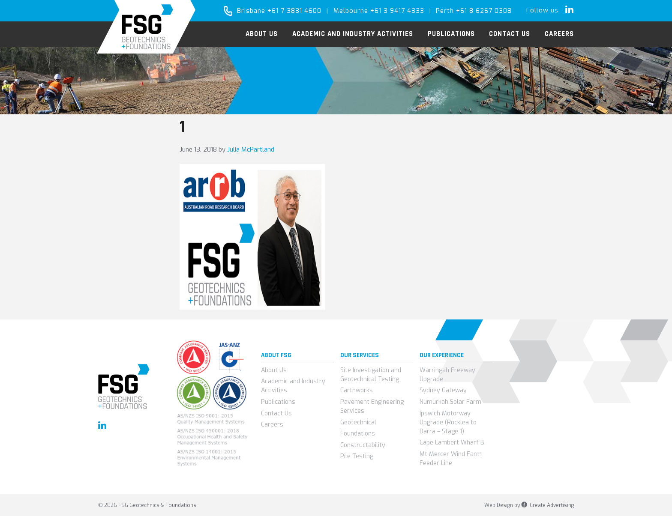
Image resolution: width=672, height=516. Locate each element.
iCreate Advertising (547, 505)
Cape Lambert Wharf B (452, 442)
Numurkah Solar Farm (450, 402)
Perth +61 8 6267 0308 (474, 10)
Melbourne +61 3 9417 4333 (378, 10)
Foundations (357, 434)
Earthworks (356, 390)
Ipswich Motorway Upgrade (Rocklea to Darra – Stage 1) (448, 422)
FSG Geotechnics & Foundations (146, 27)
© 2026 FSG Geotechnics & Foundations (147, 505)
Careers (272, 425)
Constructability (362, 445)
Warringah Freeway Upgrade (447, 374)
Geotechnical (358, 422)
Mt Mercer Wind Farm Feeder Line (451, 458)
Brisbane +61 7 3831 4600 (279, 10)
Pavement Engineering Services (372, 406)
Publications (278, 402)
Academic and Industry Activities (293, 385)
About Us (274, 370)
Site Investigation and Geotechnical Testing (370, 374)
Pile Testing (356, 456)
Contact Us (276, 413)
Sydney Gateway (443, 390)
